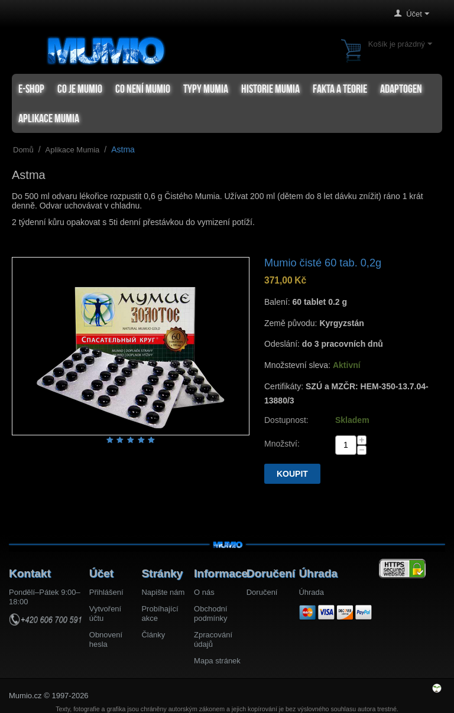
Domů (23, 149)
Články (153, 634)
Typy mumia (205, 88)
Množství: (282, 443)
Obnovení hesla (105, 639)
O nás (204, 592)
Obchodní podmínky (210, 613)
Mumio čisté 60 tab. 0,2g (322, 263)
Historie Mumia (270, 88)
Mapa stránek (217, 660)
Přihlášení (106, 592)
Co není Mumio (142, 88)
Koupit (292, 473)
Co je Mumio (79, 88)
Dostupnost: (286, 420)
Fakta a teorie (340, 88)
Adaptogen (401, 88)
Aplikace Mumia (48, 118)
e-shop (31, 88)
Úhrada (311, 592)
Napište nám (162, 592)
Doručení (262, 592)
